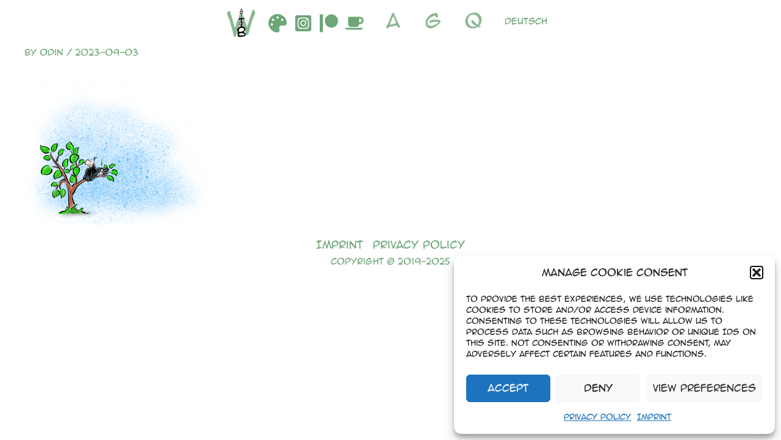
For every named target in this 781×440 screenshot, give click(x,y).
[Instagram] (303, 23)
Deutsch (526, 21)
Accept (508, 388)
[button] (756, 272)
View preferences (704, 388)
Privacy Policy (597, 416)
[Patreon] (329, 23)
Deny (598, 388)
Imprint (654, 416)
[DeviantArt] (277, 23)
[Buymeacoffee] (354, 23)
